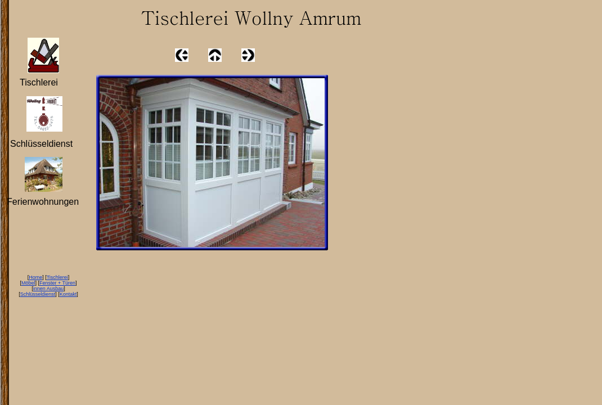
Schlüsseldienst (38, 294)
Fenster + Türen (57, 283)
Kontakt (68, 294)
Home (35, 277)
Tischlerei (57, 277)
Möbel (28, 283)
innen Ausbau (48, 288)
